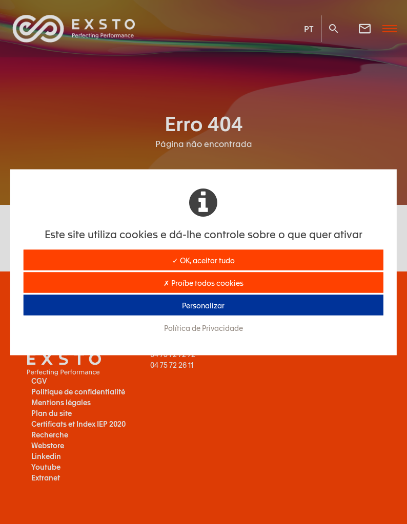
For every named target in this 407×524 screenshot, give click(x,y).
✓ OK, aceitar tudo (203, 259)
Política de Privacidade (203, 327)
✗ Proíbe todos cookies (203, 282)
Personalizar (203, 304)
